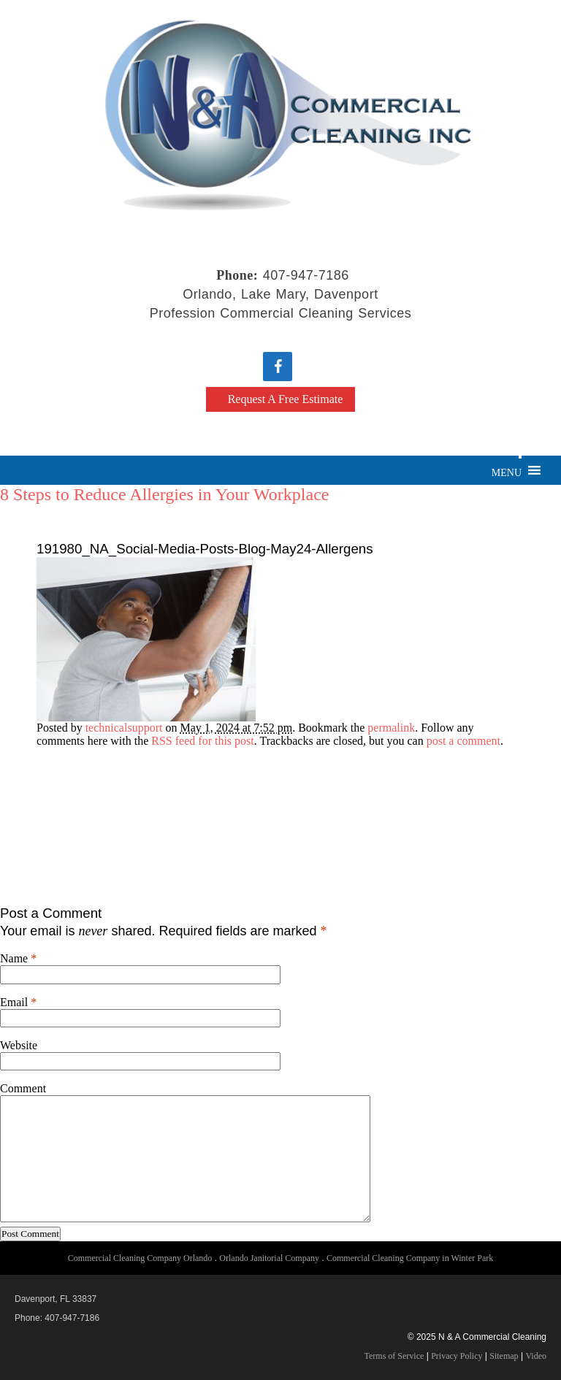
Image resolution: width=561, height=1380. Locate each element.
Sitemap (503, 1356)
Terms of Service (394, 1356)
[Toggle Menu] (520, 457)
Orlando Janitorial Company (269, 1258)
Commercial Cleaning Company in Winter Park (410, 1258)
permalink (391, 727)
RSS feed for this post (202, 741)
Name (14, 958)
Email (14, 1002)
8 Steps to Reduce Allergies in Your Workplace (164, 494)
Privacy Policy (456, 1356)
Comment (23, 1088)
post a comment (463, 741)
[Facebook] (277, 366)
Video (535, 1356)
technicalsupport (124, 727)
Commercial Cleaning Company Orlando (140, 1258)
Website (18, 1045)
